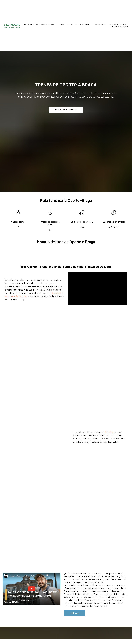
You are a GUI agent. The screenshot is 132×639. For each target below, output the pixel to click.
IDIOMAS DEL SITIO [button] (120, 26)
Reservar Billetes (117, 24)
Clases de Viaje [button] (65, 24)
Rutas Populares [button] (84, 24)
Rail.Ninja (109, 432)
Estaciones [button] (100, 24)
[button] (32, 588)
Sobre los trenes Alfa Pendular (39, 24)
